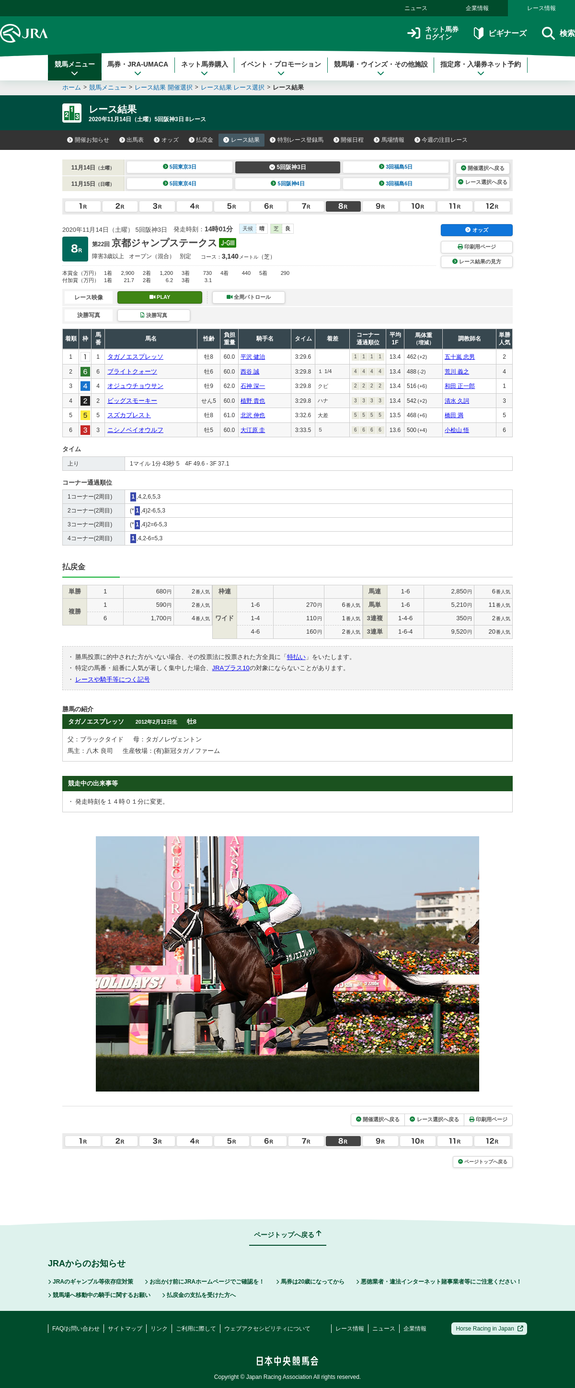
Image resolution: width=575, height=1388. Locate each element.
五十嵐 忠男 (460, 356)
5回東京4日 (180, 183)
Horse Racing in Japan (489, 1328)
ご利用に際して (196, 1328)
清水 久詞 (457, 401)
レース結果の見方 (476, 261)
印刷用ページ (477, 247)
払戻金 (201, 140)
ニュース (415, 8)
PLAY (160, 297)
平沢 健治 (253, 356)
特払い (296, 656)
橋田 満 (454, 415)
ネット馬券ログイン (433, 33)
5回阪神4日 (288, 183)
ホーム (71, 87)
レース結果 (241, 140)
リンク (159, 1328)
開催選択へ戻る (483, 168)
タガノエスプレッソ (135, 356)
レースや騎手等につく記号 (112, 679)
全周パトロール (249, 297)
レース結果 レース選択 (233, 87)
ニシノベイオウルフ (135, 429)
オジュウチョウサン (135, 385)
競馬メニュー (75, 68)
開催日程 (349, 140)
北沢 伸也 (253, 415)
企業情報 (477, 8)
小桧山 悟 (457, 430)
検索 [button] (558, 33)
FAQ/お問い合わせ (76, 1328)
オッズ (166, 140)
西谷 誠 (250, 371)
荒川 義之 (457, 371)
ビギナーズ (500, 33)
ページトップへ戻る (482, 1161)
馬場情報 (389, 140)
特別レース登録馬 (296, 140)
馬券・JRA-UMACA (137, 68)
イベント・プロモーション (281, 68)
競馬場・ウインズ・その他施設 (381, 68)
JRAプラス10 (231, 667)
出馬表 (131, 140)
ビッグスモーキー (132, 400)
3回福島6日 (396, 183)
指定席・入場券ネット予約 (480, 68)
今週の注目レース (441, 140)
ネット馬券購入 (204, 68)
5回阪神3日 (287, 167)
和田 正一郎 (460, 386)
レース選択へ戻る (482, 182)
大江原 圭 (253, 430)
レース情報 (541, 8)
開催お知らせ (88, 140)
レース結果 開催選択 (164, 87)
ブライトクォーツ (132, 371)
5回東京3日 (180, 167)
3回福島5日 (396, 167)
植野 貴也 (253, 401)
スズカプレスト (129, 415)
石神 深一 (253, 386)
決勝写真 (153, 315)
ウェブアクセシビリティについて (267, 1328)
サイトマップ (125, 1328)
